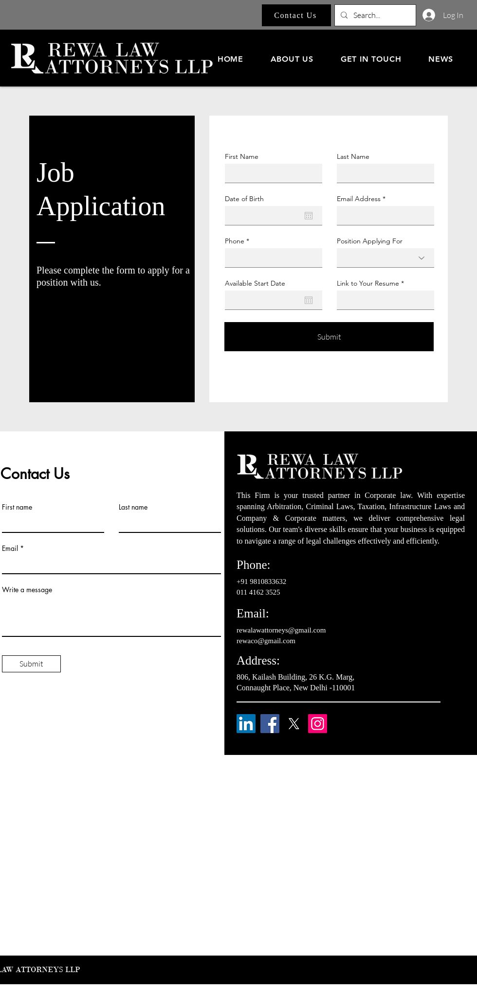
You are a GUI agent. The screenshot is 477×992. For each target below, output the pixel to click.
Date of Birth (244, 198)
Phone (234, 241)
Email (10, 548)
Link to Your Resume (368, 283)
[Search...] (374, 15)
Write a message (27, 589)
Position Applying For (370, 241)
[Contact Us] (296, 15)
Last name (133, 507)
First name (17, 507)
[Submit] (329, 336)
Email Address (359, 198)
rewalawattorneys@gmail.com (281, 630)
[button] (292, 59)
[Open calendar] (308, 216)
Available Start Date (255, 283)
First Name (241, 156)
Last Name (353, 156)
